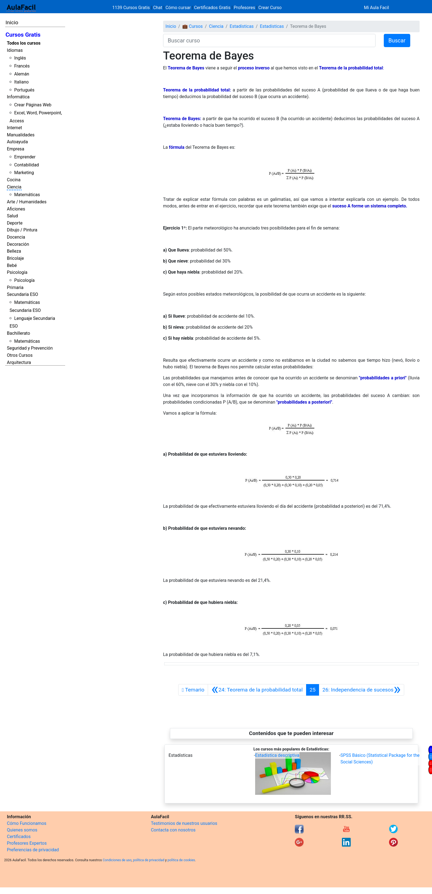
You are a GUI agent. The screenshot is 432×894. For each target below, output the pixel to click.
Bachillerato (18, 333)
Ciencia (14, 187)
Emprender (25, 157)
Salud (12, 215)
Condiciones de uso (117, 860)
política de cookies (181, 860)
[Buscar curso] (269, 40)
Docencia (16, 237)
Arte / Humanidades (27, 201)
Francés (21, 66)
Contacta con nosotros (173, 830)
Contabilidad (26, 165)
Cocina (13, 179)
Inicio (12, 22)
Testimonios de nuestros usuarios (184, 823)
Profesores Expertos (27, 843)
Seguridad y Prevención (30, 348)
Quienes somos (22, 830)
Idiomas (15, 50)
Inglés (20, 58)
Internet (14, 127)
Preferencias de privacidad (33, 849)
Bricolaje (15, 258)
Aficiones (16, 209)
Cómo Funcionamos (26, 823)
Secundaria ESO (22, 294)
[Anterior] (257, 690)
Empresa (15, 149)
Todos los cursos (23, 43)
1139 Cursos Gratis (131, 7)
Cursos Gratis (23, 34)
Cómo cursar (178, 7)
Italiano (21, 82)
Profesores (244, 7)
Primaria (15, 287)
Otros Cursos (20, 355)
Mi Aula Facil (376, 7)
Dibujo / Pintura (22, 230)
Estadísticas (242, 26)
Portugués (24, 90)
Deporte (15, 223)
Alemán (21, 74)
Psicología (17, 272)
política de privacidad (148, 860)
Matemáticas (27, 194)
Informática (18, 96)
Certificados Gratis (212, 7)
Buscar (397, 40)
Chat (157, 7)
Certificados (19, 836)
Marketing (24, 172)
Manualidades (20, 134)
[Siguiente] (361, 690)
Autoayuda (17, 141)
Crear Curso (270, 7)
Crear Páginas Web (32, 104)
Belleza (14, 251)
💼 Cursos (192, 26)
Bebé (12, 265)
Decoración (18, 244)
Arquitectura (19, 362)
